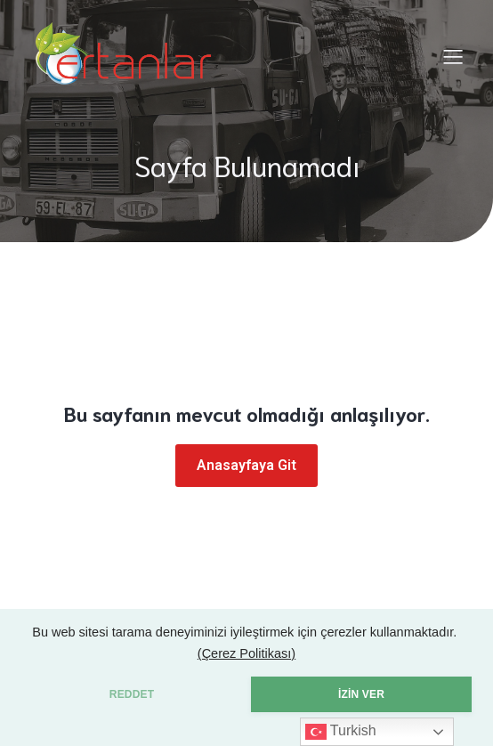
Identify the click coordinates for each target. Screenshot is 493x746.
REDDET (131, 694)
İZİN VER (361, 694)
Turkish (340, 731)
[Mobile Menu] (453, 56)
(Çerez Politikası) (246, 653)
